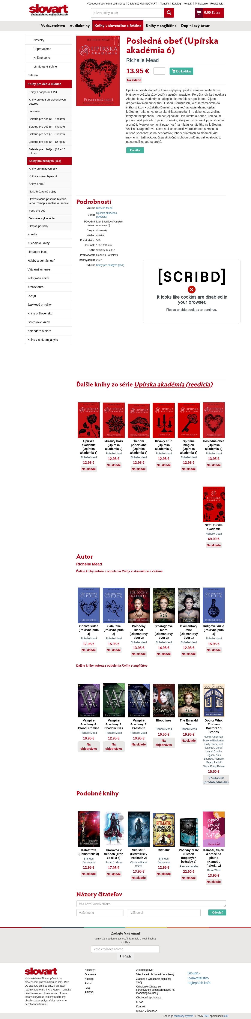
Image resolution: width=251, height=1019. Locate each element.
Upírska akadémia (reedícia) (173, 384)
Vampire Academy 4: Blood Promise (88, 724)
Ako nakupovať (145, 969)
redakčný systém (183, 1015)
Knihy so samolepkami (43, 176)
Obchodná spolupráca (148, 997)
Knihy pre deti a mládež (44, 84)
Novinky (39, 40)
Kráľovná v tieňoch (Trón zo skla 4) (113, 854)
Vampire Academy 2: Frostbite (138, 724)
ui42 (226, 1015)
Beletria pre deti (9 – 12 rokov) (47, 141)
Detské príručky (38, 226)
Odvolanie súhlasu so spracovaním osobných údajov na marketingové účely (155, 990)
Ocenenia (90, 974)
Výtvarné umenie (39, 269)
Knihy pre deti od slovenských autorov (47, 101)
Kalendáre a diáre (39, 331)
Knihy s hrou (36, 183)
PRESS (89, 992)
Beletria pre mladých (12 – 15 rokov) (47, 151)
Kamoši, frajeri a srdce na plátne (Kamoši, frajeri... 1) (213, 857)
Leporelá (34, 111)
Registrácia (216, 3)
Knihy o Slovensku (40, 313)
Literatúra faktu (38, 252)
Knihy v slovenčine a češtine (118, 25)
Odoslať (217, 912)
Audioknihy (80, 25)
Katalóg (176, 3)
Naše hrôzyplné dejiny (42, 191)
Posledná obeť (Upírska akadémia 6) (213, 445)
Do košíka (181, 71)
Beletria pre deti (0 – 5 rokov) (47, 118)
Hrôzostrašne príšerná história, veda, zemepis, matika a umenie (49, 201)
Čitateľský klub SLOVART (142, 3)
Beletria (33, 75)
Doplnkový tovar (195, 25)
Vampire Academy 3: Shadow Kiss (113, 724)
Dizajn (32, 296)
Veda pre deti (37, 210)
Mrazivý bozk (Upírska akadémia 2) (113, 445)
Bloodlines (163, 720)
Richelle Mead (142, 60)
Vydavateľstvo (53, 25)
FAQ (87, 987)
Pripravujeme (42, 49)
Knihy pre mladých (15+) (45, 160)
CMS (206, 1015)
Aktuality (164, 3)
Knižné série (42, 57)
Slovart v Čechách (146, 1011)
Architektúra (36, 287)
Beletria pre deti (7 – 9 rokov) (47, 134)
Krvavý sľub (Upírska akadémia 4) (163, 445)
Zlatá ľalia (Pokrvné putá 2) (114, 630)
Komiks (33, 234)
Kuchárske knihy (39, 243)
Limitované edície (45, 66)
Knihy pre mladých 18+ (43, 168)
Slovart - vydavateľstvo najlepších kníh (199, 978)
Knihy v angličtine (161, 25)
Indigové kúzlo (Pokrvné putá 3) (213, 630)
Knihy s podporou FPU (43, 92)
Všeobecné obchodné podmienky (106, 3)
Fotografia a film (38, 278)
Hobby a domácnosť (41, 260)
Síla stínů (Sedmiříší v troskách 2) (138, 854)
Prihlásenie (201, 3)
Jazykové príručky (40, 304)
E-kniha (135, 150)
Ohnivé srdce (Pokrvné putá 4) (89, 630)
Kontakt (187, 3)
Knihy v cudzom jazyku (43, 339)
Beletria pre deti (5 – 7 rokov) (47, 126)
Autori (88, 983)
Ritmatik (164, 850)
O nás (139, 1002)
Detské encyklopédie (42, 218)
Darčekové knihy (39, 322)
